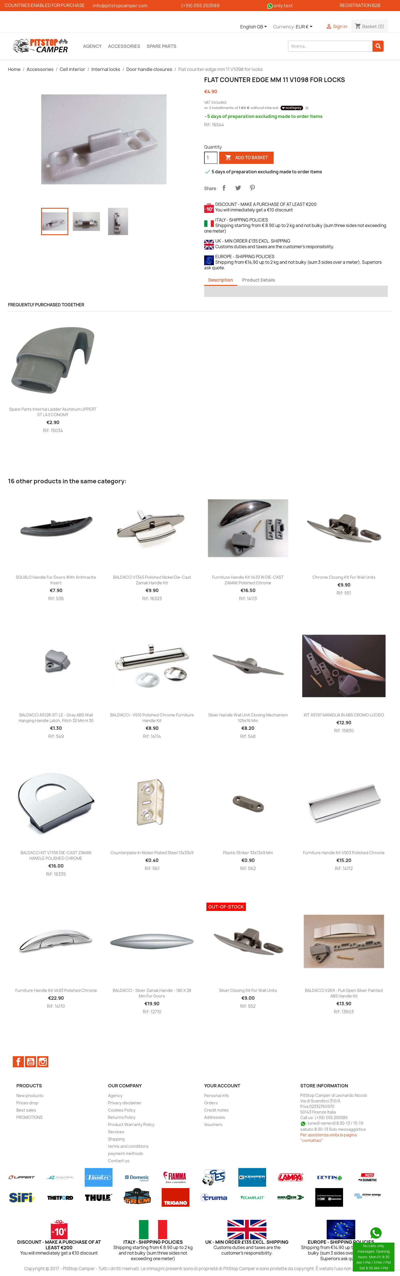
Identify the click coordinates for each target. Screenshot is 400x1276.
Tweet (238, 187)
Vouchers (213, 1124)
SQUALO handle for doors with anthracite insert (56, 580)
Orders (211, 1102)
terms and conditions (128, 1146)
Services (116, 1131)
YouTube (30, 1061)
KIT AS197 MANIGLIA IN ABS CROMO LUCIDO (344, 715)
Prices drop (27, 1102)
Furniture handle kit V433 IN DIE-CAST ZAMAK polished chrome (248, 580)
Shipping (116, 1139)
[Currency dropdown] (305, 27)
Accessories (124, 46)
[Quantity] (211, 158)
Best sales (26, 1110)
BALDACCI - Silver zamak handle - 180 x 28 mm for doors (152, 993)
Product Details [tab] (258, 280)
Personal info (216, 1095)
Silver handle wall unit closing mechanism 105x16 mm (248, 717)
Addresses (214, 1117)
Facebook (18, 1061)
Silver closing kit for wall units (248, 990)
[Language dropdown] (254, 27)
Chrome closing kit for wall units (344, 577)
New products (29, 1095)
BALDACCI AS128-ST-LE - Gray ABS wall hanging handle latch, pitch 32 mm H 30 (56, 717)
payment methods (125, 1153)
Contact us (118, 1160)
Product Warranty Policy (131, 1124)
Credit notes (216, 1110)
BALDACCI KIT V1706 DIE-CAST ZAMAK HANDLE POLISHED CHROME (56, 855)
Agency (92, 46)
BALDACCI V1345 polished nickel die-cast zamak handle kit (152, 580)
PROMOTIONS (29, 1117)
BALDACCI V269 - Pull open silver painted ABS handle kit (344, 993)
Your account (222, 1086)
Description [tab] (220, 280)
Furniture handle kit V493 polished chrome (56, 990)
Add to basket (246, 157)
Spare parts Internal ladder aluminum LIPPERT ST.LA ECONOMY (53, 412)
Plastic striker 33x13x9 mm (248, 852)
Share (223, 187)
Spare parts (161, 46)
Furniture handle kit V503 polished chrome (344, 852)
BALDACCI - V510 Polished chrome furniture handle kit (152, 717)
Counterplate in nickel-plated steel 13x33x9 (152, 852)
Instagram (42, 1061)
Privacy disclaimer (125, 1102)
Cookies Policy (122, 1110)
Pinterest (252, 187)
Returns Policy (122, 1117)
